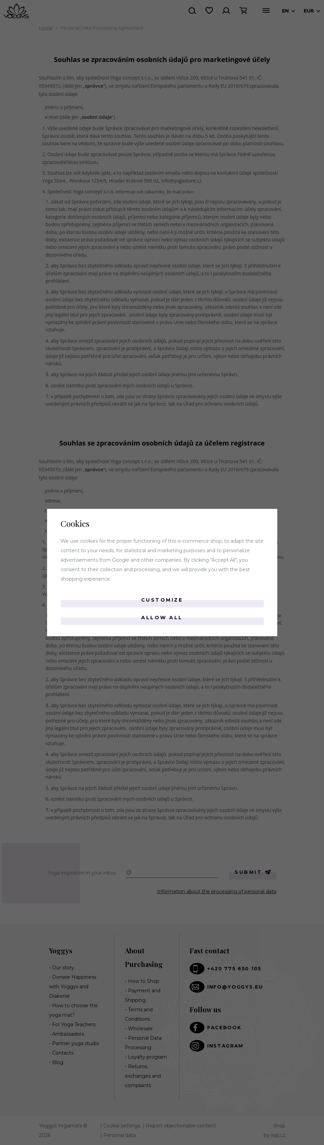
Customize (162, 600)
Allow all (162, 617)
